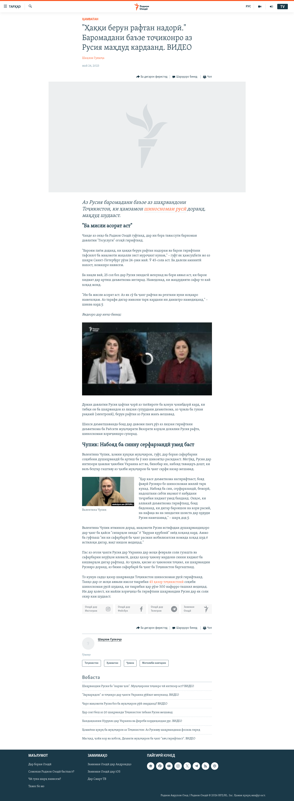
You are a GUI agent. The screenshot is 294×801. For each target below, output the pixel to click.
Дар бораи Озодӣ (39, 764)
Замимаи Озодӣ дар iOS (104, 771)
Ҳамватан (90, 19)
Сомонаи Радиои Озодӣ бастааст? (51, 771)
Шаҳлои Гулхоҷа (93, 58)
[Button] (152, 77)
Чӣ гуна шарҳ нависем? (44, 779)
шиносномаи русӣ (165, 209)
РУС (248, 6)
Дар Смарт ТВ (97, 779)
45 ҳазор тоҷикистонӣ (166, 582)
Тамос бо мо (36, 786)
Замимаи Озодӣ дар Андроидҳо (109, 764)
